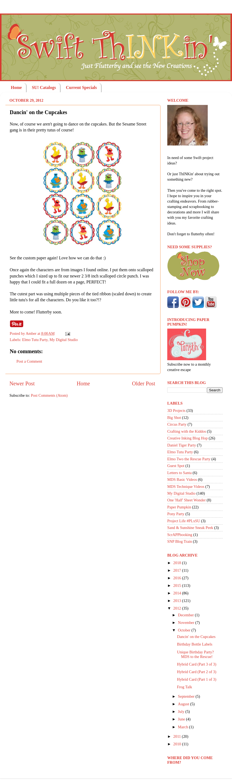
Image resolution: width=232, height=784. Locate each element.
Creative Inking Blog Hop (187, 438)
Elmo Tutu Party (34, 340)
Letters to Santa (179, 473)
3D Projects (176, 410)
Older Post (143, 383)
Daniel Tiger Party (181, 445)
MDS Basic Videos (182, 479)
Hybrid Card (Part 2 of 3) (196, 672)
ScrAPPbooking (179, 534)
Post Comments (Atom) (49, 395)
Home (16, 87)
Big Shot (174, 417)
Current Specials (81, 87)
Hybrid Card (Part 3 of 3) (196, 664)
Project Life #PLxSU (183, 521)
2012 (177, 608)
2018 (177, 563)
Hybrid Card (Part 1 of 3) (196, 679)
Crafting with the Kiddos (186, 431)
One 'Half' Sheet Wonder (186, 500)
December (186, 615)
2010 (177, 744)
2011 (177, 736)
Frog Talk (184, 687)
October (185, 630)
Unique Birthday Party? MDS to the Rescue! (195, 654)
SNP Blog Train (179, 541)
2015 (177, 585)
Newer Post (22, 383)
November (186, 622)
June (182, 719)
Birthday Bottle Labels (194, 644)
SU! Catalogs (44, 87)
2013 (177, 600)
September (187, 696)
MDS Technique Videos (185, 486)
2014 (177, 593)
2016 (177, 578)
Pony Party (176, 514)
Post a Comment (29, 361)
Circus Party (177, 424)
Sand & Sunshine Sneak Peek (190, 527)
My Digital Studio (63, 340)
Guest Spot (176, 466)
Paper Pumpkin (179, 507)
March (183, 727)
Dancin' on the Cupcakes (196, 636)
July (182, 711)
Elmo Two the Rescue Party (188, 459)
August (184, 704)
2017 (177, 570)
